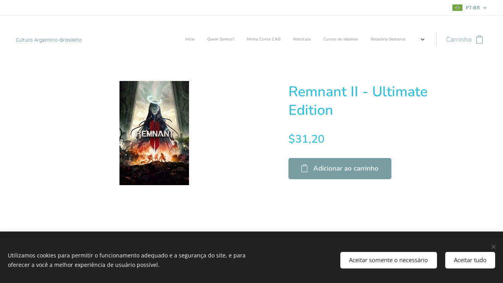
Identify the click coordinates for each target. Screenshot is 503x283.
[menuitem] (348, 40)
